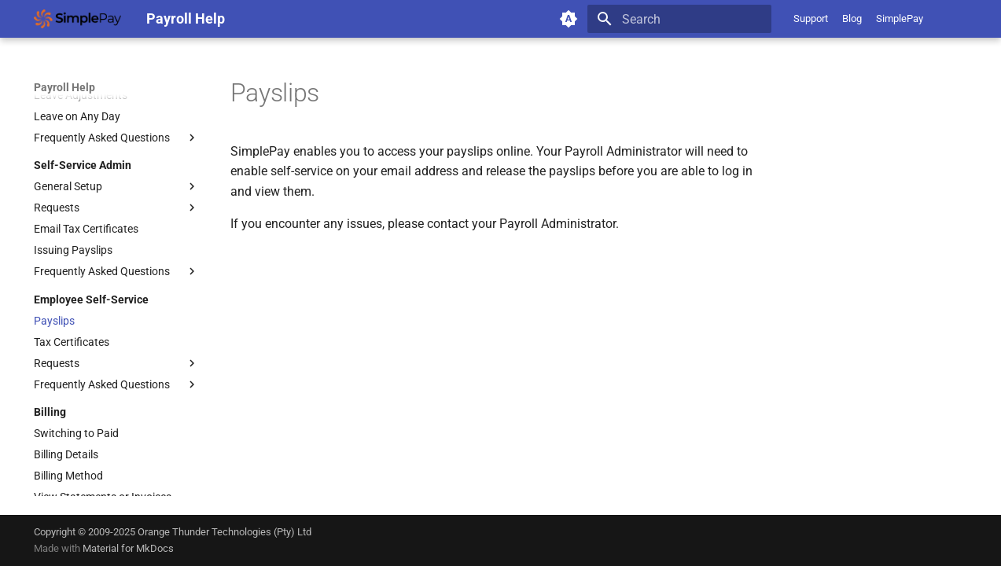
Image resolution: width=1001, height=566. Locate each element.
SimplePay (899, 18)
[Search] (679, 19)
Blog (852, 18)
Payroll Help (64, 87)
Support (810, 18)
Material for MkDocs (128, 548)
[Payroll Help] (77, 19)
